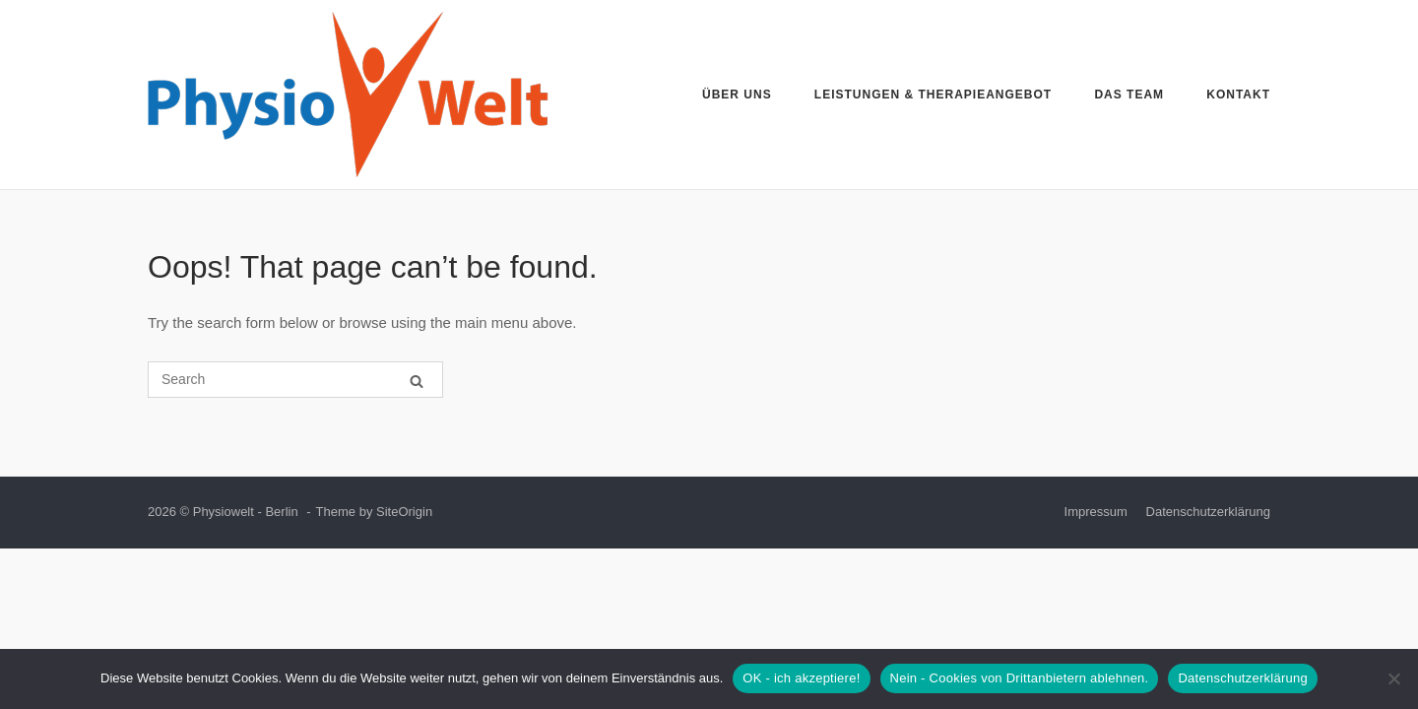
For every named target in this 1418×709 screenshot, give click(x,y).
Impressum (1096, 511)
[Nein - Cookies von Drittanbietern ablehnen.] (1393, 678)
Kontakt (1238, 94)
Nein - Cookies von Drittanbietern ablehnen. (1019, 678)
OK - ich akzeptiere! (801, 678)
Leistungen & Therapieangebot (933, 94)
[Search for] (295, 379)
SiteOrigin (404, 511)
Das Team (1129, 94)
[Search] (416, 380)
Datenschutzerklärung (1208, 511)
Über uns (737, 94)
